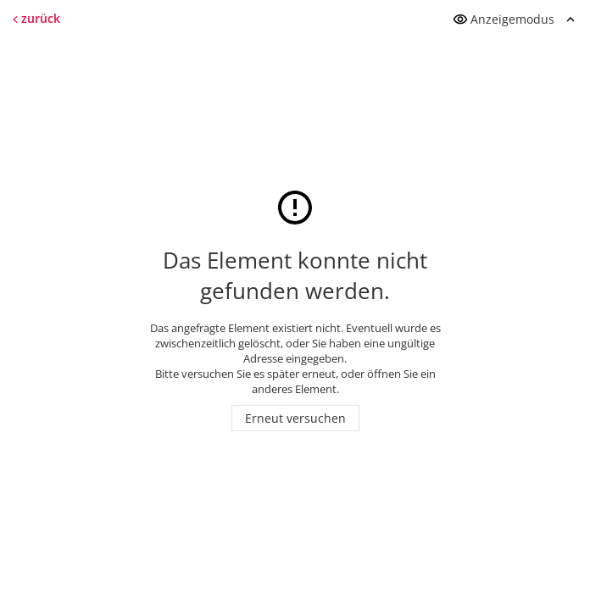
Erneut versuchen (295, 418)
